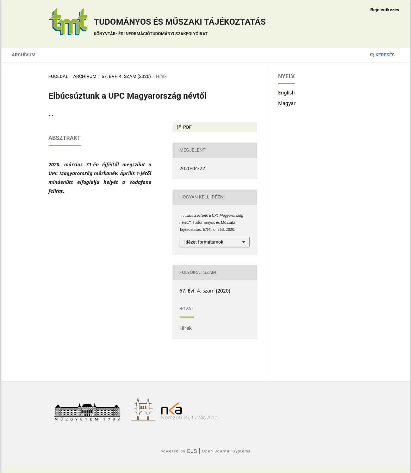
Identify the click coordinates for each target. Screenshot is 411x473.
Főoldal (58, 76)
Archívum (24, 54)
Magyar (287, 103)
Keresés (382, 54)
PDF (187, 127)
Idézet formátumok (204, 242)
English (286, 92)
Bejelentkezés (384, 9)
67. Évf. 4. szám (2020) (126, 76)
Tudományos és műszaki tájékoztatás (180, 28)
